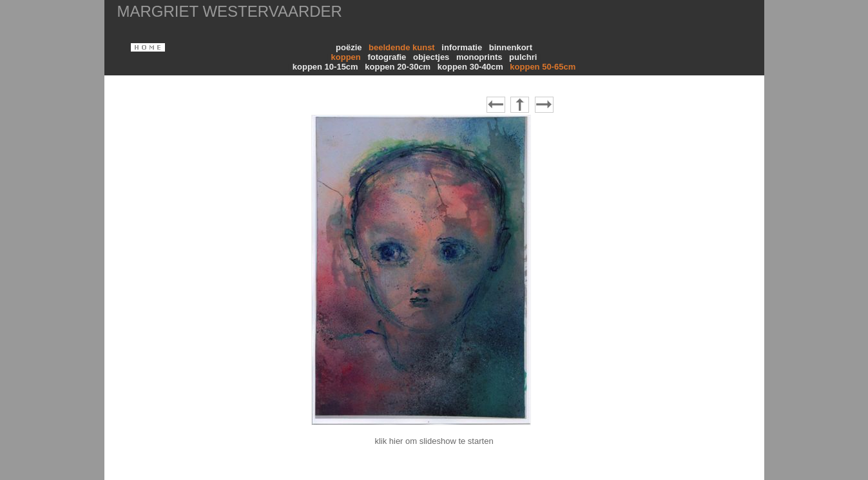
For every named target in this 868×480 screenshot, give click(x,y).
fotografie (388, 57)
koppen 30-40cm (472, 67)
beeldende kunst (403, 47)
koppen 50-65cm (544, 67)
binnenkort (512, 47)
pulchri (524, 57)
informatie (462, 47)
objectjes (432, 57)
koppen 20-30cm (399, 67)
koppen (347, 57)
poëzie (350, 47)
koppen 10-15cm (327, 67)
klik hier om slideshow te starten (433, 441)
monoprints (480, 57)
